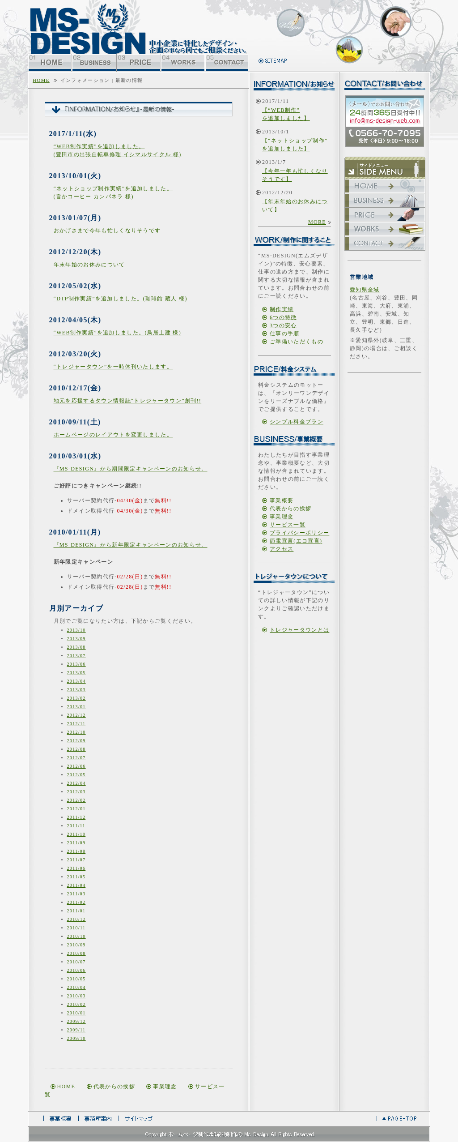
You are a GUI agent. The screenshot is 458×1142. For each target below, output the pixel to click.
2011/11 (76, 825)
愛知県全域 (365, 290)
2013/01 (76, 706)
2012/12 (76, 715)
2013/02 (76, 698)
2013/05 (76, 672)
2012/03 (76, 791)
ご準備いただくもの (296, 341)
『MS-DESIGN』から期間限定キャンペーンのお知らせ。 (131, 469)
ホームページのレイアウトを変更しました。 (113, 435)
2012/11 (76, 723)
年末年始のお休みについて (89, 264)
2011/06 (76, 868)
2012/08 (76, 749)
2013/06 (76, 664)
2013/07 (76, 655)
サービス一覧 (287, 525)
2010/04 (76, 987)
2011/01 (76, 910)
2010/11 (76, 927)
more (317, 222)
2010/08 (76, 953)
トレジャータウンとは (299, 630)
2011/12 (76, 817)
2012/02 (76, 800)
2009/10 (76, 1038)
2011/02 (76, 902)
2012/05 (76, 774)
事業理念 (165, 1086)
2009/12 (76, 1021)
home (41, 80)
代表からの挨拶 (114, 1086)
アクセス (281, 549)
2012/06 (76, 766)
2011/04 (76, 885)
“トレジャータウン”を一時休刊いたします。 (113, 367)
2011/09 (76, 842)
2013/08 (76, 647)
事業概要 (281, 500)
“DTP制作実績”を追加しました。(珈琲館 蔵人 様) (120, 298)
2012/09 (76, 740)
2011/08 (76, 851)
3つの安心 (283, 325)
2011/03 (76, 893)
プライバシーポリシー (299, 533)
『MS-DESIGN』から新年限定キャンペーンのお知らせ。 (131, 545)
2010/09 (76, 944)
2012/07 (76, 757)
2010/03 (76, 995)
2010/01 (76, 1012)
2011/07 (76, 859)
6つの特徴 (283, 317)
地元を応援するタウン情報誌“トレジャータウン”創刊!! (128, 401)
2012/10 (76, 732)
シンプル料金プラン (296, 422)
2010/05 (76, 978)
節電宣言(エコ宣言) (296, 541)
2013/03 (76, 689)
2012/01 (76, 808)
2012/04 (76, 783)
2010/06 (76, 970)
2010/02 (76, 1004)
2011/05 (76, 876)
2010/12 (76, 919)
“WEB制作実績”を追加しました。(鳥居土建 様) (118, 332)
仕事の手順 (285, 333)
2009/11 (76, 1029)
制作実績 (281, 309)
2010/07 (76, 961)
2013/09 (76, 638)
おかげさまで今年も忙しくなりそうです (107, 230)
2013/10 (76, 630)
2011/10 (76, 834)
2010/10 (76, 936)
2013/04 (76, 681)
